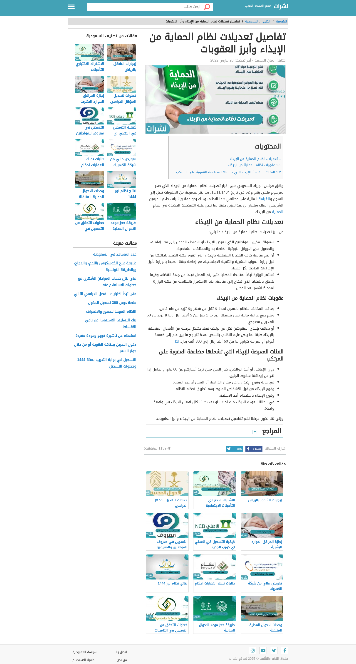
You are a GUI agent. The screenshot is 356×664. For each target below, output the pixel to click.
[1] (177, 341)
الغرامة (264, 198)
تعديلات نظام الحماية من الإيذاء (255, 159)
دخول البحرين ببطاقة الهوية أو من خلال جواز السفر (105, 348)
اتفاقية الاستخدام (84, 660)
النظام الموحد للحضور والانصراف (111, 311)
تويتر (234, 449)
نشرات (281, 6)
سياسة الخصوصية (84, 652)
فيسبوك (253, 449)
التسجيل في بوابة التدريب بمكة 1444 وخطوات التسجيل (106, 363)
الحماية (277, 211)
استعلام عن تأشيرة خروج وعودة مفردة (105, 336)
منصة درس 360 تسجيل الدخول (112, 303)
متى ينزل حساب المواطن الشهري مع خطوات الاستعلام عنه (107, 281)
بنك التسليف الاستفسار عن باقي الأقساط (110, 323)
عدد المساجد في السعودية (114, 254)
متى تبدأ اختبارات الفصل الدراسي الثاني (105, 294)
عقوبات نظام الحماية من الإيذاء (254, 165)
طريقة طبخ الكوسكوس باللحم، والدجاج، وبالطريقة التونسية (105, 266)
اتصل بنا (121, 652)
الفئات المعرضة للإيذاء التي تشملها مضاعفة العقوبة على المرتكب (228, 172)
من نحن (122, 660)
